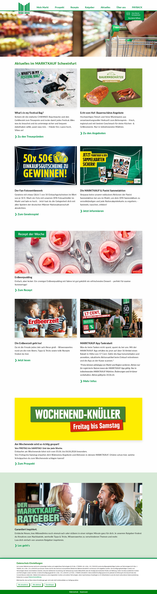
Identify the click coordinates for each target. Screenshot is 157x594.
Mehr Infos (89, 381)
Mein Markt (43, 7)
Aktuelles (105, 7)
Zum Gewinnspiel (28, 214)
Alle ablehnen (37, 585)
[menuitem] (42, 7)
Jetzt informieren (93, 210)
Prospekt (59, 7)
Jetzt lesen (24, 360)
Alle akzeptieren (23, 585)
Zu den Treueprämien (31, 136)
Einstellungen (50, 585)
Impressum (84, 592)
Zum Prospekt (26, 463)
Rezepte (75, 7)
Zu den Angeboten (94, 133)
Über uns (121, 7)
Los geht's (24, 545)
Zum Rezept (25, 290)
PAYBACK (137, 7)
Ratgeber (89, 7)
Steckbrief (134, 18)
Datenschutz (73, 592)
